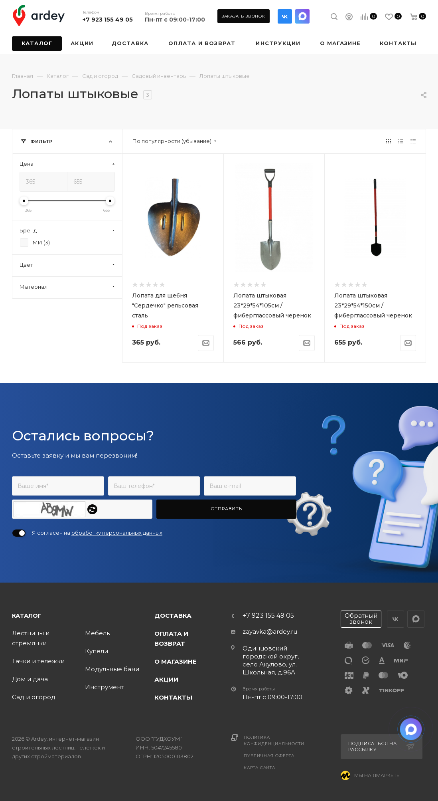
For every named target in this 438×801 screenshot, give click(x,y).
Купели (96, 651)
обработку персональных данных (116, 532)
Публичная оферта (269, 755)
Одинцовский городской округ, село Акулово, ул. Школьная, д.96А (271, 660)
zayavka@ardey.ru (270, 631)
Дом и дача (30, 679)
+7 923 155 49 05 (108, 19)
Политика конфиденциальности (274, 740)
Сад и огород (33, 697)
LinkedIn (302, 16)
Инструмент (104, 687)
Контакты (173, 697)
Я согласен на (97, 532)
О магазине (175, 661)
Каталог (26, 615)
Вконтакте (285, 16)
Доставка (172, 615)
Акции (166, 679)
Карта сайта (259, 767)
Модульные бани (112, 669)
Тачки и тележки (38, 661)
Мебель (97, 633)
